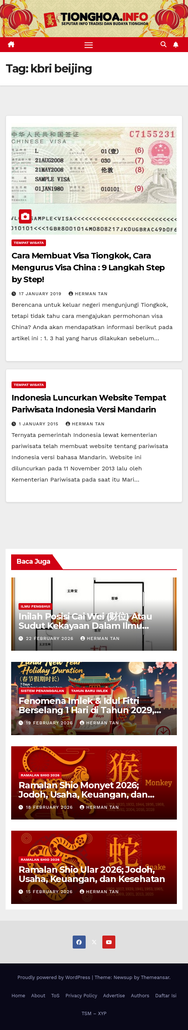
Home (18, 995)
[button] (163, 44)
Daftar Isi (166, 995)
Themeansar (155, 977)
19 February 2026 (50, 722)
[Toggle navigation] (88, 44)
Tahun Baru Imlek (89, 691)
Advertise (114, 995)
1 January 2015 (39, 424)
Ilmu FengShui (35, 606)
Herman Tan (88, 293)
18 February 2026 (50, 807)
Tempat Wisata (29, 243)
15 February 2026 (50, 891)
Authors (140, 995)
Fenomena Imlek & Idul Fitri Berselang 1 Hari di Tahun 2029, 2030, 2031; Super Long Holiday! (87, 710)
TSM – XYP (94, 1013)
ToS (55, 995)
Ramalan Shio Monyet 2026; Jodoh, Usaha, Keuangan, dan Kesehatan (83, 794)
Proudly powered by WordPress (54, 977)
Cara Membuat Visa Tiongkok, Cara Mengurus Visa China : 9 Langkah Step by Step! (88, 267)
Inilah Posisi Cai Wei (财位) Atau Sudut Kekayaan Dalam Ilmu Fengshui (85, 625)
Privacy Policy (81, 995)
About (38, 995)
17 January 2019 (41, 293)
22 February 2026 (50, 638)
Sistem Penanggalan (42, 691)
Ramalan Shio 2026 (40, 775)
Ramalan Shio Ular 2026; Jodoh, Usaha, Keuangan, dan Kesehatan (92, 874)
